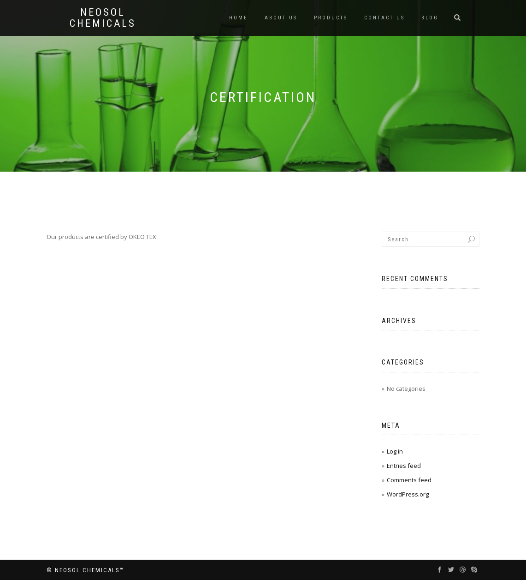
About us (281, 18)
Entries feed (404, 465)
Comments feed (409, 480)
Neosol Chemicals (103, 18)
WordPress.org (408, 494)
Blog (429, 18)
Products (331, 18)
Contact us (384, 18)
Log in (395, 451)
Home (238, 18)
